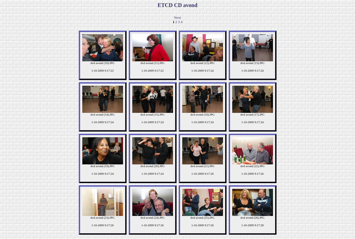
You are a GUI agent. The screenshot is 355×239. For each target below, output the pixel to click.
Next (177, 17)
